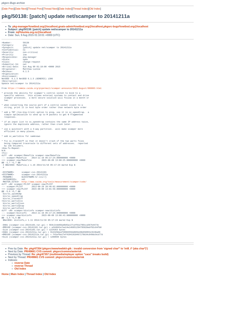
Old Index (94, 8)
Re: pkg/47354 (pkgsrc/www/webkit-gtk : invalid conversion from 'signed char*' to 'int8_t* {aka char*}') (86, 288)
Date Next (20, 8)
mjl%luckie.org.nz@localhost (33, 32)
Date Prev (8, 8)
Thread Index (80, 8)
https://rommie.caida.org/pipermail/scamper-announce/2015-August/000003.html (55, 97)
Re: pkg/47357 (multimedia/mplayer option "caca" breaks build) (70, 294)
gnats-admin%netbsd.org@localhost (80, 26)
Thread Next (50, 8)
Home (5, 314)
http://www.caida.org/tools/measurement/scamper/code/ (54, 209)
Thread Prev (35, 8)
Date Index (65, 8)
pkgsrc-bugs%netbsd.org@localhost (126, 26)
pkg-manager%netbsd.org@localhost (35, 26)
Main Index (17, 314)
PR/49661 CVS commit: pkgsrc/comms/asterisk (52, 291)
